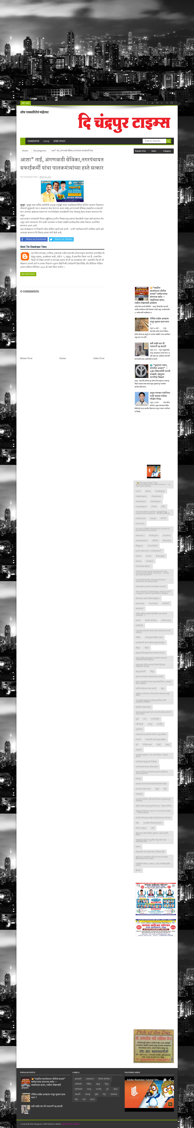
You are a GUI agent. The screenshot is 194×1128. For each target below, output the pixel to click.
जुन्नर (162, 688)
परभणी (138, 739)
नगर (144, 719)
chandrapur (141, 496)
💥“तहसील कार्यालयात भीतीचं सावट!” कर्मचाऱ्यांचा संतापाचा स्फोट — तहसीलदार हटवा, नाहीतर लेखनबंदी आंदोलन (151, 295)
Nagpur (139, 545)
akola (147, 491)
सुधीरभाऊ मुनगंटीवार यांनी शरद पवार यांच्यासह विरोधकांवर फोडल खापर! (152, 857)
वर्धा (152, 828)
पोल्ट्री (159, 744)
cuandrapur (141, 506)
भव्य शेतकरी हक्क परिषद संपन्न (147, 767)
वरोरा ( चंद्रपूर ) (141, 828)
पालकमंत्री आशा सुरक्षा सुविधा (156, 739)
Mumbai (167, 540)
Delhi (154, 506)
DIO (163, 506)
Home (62, 358)
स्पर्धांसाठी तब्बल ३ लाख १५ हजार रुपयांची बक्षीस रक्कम (153, 864)
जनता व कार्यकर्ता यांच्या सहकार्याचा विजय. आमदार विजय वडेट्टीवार (153, 682)
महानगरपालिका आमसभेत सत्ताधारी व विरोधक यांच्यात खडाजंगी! (152, 772)
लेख (137, 823)
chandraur (156, 496)
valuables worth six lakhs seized (151, 586)
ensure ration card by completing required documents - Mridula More (153, 512)
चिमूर (152, 671)
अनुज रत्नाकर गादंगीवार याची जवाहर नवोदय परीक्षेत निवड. (160, 396)
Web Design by (36, 1124)
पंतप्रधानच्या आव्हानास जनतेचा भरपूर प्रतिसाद (151, 734)
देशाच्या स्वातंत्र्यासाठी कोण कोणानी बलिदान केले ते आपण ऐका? (153, 713)
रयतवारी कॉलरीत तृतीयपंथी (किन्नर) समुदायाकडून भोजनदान (153, 800)
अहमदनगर (139, 608)
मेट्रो (165, 789)
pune (148, 556)
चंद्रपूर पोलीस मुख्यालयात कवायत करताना (150, 653)
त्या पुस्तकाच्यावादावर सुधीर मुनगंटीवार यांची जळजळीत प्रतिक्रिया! (151, 701)
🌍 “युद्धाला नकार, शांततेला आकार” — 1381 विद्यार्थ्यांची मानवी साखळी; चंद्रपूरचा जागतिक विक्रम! (160, 371)
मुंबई (157, 789)
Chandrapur (33, 141)
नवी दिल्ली (139, 724)
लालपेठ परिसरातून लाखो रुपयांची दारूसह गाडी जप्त (153, 818)
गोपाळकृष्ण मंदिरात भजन (154, 637)
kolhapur (153, 535)
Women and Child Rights (147, 598)
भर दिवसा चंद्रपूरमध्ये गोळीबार (146, 761)
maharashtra (142, 540)
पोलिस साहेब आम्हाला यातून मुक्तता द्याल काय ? (159, 322)
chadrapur (160, 491)
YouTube (153, 603)
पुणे (137, 744)
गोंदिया (138, 637)
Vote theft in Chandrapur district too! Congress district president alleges (153, 592)
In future (140, 523)
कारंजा (138, 620)
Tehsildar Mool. (143, 566)
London (166, 535)
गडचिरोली (139, 625)
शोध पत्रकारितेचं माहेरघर (34, 112)
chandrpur (141, 501)
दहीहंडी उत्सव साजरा (143, 707)
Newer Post (26, 358)
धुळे (137, 719)
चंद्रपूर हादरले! (141, 671)
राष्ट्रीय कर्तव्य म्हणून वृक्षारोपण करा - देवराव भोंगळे (153, 806)
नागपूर (150, 724)
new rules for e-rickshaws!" (149, 551)
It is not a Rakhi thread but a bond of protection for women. (153, 529)
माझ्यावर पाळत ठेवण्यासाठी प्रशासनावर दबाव (151, 784)
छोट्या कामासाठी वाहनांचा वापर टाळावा (149, 676)
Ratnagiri (160, 556)
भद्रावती (138, 750)
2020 (138, 491)
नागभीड (159, 724)
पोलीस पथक (147, 744)
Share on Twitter (60, 239)
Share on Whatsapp (88, 239)
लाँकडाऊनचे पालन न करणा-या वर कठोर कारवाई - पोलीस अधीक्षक (153, 812)
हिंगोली (138, 870)
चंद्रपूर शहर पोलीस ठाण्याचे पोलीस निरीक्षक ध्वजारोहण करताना (150, 665)
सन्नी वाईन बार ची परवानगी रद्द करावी (158, 345)
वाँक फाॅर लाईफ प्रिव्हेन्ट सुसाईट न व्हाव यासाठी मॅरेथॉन (152, 834)
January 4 (140, 535)
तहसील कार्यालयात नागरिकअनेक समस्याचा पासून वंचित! (152, 694)
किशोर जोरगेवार (151, 620)
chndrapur (156, 501)
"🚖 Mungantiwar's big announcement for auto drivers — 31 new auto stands (153, 484)
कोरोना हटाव (166, 620)
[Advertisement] (81, 50)
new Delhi (152, 545)
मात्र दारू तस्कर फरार (143, 789)
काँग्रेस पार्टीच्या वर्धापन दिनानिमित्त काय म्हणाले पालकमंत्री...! (151, 614)
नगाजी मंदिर (155, 719)
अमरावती (165, 603)
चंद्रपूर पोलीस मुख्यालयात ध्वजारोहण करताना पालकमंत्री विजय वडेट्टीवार (151, 658)
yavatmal (140, 603)
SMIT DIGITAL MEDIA (71, 1124)
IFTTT (163, 518)
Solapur (149, 561)
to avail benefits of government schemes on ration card (150, 580)
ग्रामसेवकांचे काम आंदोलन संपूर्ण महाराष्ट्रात (150, 642)
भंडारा (168, 744)
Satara (138, 561)
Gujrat (153, 518)
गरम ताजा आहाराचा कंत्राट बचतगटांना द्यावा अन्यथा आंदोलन (153, 631)
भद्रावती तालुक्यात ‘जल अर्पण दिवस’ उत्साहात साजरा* (152, 755)
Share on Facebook (33, 239)
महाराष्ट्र (138, 778)
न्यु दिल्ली (139, 729)
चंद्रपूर (147, 647)
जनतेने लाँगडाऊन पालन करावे (146, 688)
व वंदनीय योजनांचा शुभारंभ (153, 823)
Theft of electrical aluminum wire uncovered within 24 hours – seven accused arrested (152, 573)
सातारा (138, 846)
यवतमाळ (139, 794)
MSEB (155, 540)
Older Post (98, 358)
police (138, 556)
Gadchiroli (140, 518)
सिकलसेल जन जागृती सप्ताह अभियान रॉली (150, 852)
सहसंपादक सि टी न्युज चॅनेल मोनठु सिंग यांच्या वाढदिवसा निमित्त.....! (151, 840)
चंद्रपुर (138, 647)
